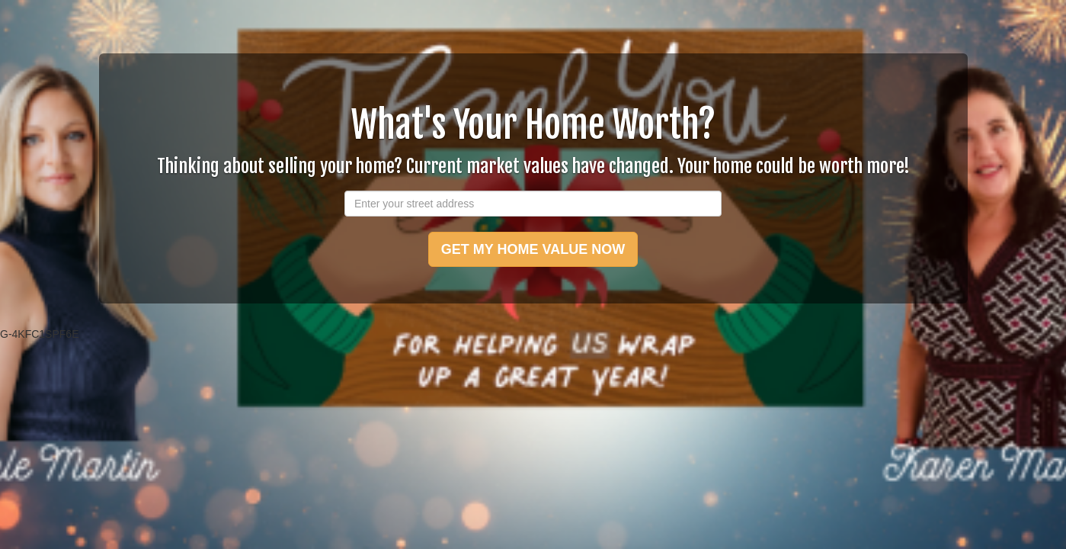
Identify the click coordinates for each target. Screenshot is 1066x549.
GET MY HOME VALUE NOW (533, 249)
